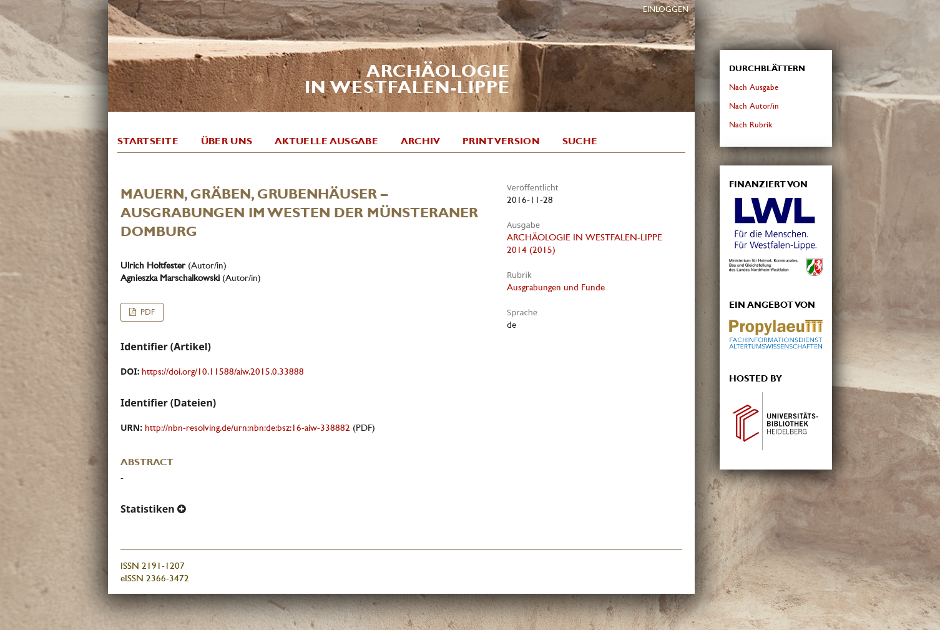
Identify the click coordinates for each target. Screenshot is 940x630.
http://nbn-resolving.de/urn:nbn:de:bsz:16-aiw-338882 (247, 427)
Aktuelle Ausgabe (326, 141)
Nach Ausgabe (753, 87)
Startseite (148, 141)
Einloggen (665, 9)
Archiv (421, 141)
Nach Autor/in (754, 106)
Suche (580, 141)
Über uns (226, 141)
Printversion (501, 141)
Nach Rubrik (750, 124)
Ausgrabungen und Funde (556, 287)
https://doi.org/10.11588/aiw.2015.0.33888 (223, 371)
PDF (146, 312)
